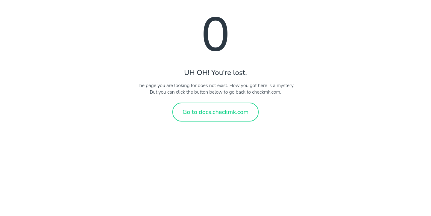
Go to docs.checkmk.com (216, 112)
